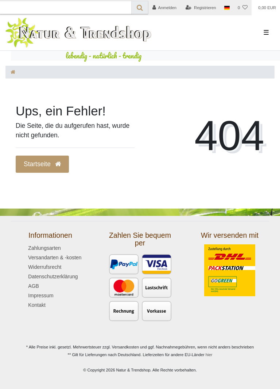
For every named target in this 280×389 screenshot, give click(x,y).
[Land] (227, 7)
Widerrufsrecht (44, 267)
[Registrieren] (201, 7)
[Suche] (140, 7)
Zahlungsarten (44, 248)
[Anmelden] (164, 7)
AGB (33, 286)
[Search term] (66, 7)
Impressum (40, 295)
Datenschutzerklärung (53, 276)
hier (209, 354)
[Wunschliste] (243, 7)
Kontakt (36, 305)
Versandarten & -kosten (54, 257)
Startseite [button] (42, 164)
